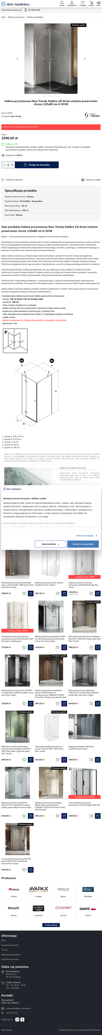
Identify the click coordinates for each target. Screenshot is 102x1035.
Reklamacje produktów (11, 954)
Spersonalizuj (50, 544)
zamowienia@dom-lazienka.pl (18, 1008)
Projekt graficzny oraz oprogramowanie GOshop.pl (80, 1030)
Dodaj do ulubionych (14, 180)
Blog (3, 940)
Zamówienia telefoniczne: (20, 10)
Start (3, 17)
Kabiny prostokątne (35, 17)
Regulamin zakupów (9, 945)
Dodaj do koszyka (39, 165)
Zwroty (4, 950)
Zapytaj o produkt (93, 180)
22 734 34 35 (11, 1013)
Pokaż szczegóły (84, 535)
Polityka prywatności (10, 959)
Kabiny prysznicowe (16, 17)
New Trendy (16, 116)
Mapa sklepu (6, 1030)
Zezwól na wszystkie (83, 544)
